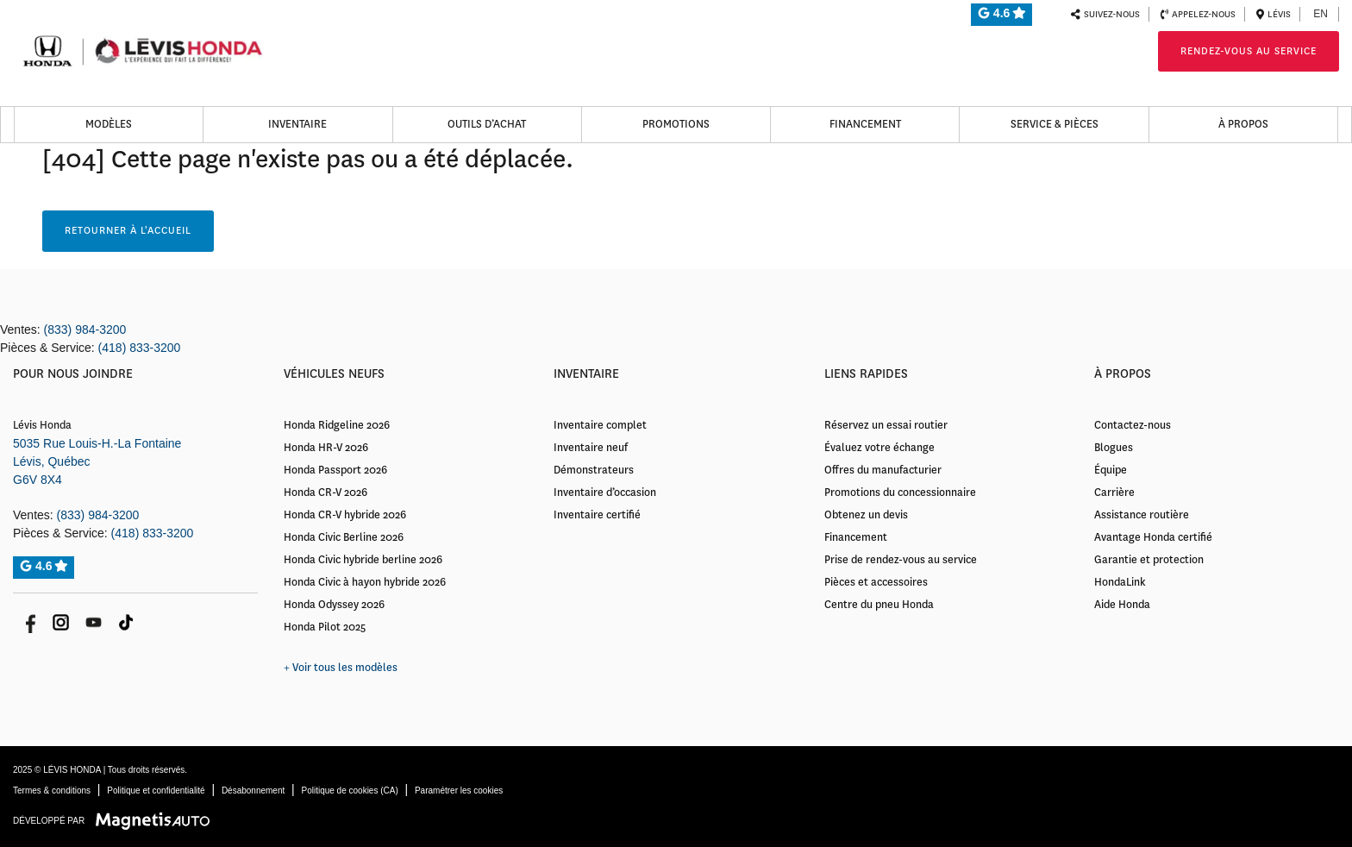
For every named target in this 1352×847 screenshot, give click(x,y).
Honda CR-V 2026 (325, 492)
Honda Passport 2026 (335, 470)
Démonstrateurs (594, 470)
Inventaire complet (600, 425)
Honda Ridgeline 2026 (337, 425)
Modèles (108, 124)
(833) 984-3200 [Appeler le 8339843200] (85, 329)
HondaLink (1120, 582)
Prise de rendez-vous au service (900, 560)
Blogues (1113, 448)
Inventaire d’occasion (605, 492)
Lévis (1273, 14)
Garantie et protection (1149, 560)
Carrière (1114, 492)
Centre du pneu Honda (879, 605)
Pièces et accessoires (876, 582)
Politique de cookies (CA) (349, 790)
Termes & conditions (52, 790)
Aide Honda (1122, 605)
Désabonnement (253, 790)
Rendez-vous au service (1248, 51)
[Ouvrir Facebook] (28, 622)
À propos (1243, 124)
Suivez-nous (1105, 14)
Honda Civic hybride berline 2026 (363, 560)
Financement (865, 124)
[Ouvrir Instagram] (61, 622)
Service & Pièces (1054, 124)
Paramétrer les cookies (459, 790)
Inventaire (297, 124)
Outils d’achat (487, 124)
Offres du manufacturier (883, 470)
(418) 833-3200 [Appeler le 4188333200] (139, 347)
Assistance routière (1141, 515)
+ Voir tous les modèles (340, 667)
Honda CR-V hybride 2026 (345, 515)
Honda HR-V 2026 (326, 448)
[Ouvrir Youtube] (93, 622)
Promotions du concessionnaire (900, 492)
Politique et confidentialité (155, 790)
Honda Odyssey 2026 (334, 605)
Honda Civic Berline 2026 (344, 537)
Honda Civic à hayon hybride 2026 (365, 582)
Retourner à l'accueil (128, 230)
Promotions (676, 124)
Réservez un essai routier (886, 425)
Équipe (1110, 470)
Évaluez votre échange (879, 448)
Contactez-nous (1132, 425)
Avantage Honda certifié (1153, 537)
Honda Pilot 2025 (325, 627)
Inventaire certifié (597, 515)
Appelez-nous (1198, 14)
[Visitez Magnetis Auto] (157, 820)
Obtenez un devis (866, 515)
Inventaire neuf (591, 448)
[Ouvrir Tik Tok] (126, 622)
